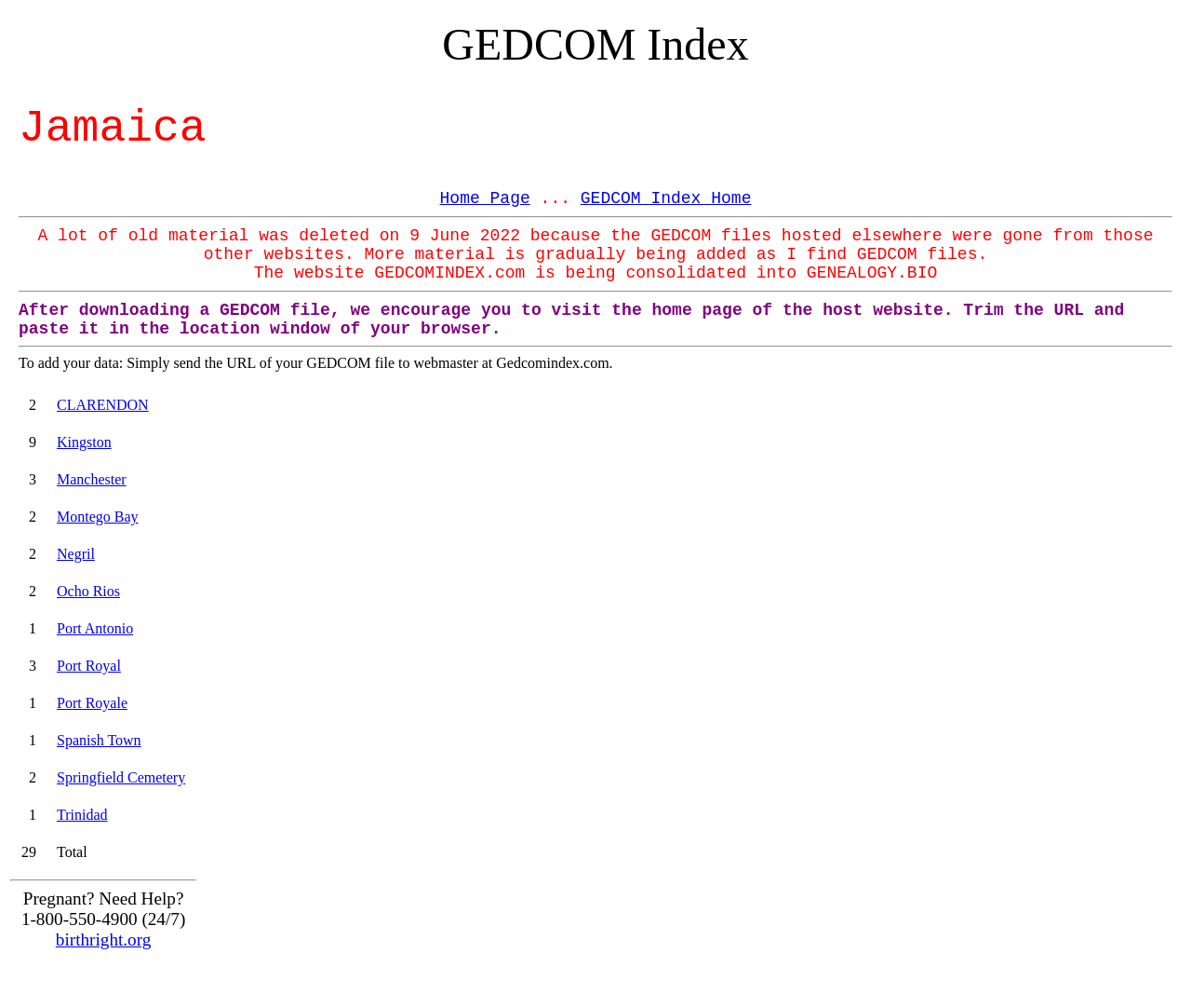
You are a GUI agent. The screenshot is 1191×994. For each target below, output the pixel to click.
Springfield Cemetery (121, 777)
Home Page (485, 198)
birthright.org (104, 939)
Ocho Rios (88, 591)
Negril (76, 554)
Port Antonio (95, 628)
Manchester (92, 479)
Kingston (84, 442)
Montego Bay (98, 516)
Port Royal (89, 666)
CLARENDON (103, 405)
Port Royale (92, 703)
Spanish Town (99, 740)
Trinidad (82, 815)
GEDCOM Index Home (666, 198)
